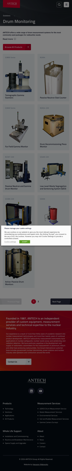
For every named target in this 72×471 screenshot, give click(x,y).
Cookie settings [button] (10, 242)
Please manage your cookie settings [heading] (17, 228)
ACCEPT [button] (24, 242)
